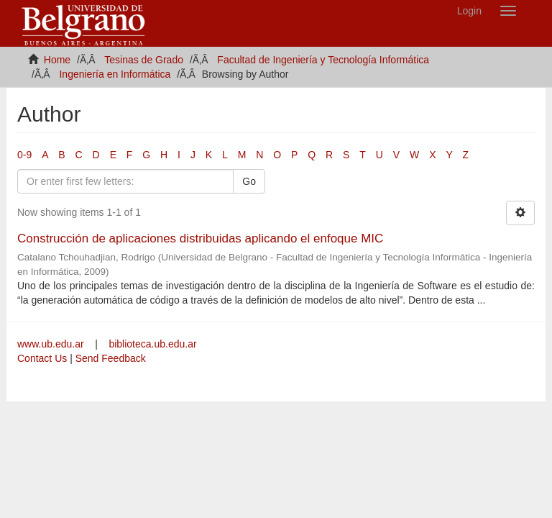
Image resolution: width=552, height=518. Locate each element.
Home (57, 59)
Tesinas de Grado (143, 59)
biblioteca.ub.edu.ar (152, 344)
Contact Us (42, 358)
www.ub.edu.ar (52, 344)
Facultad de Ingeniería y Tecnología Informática (323, 59)
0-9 (24, 154)
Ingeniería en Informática (114, 74)
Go (249, 181)
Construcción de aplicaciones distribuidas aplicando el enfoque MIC (200, 238)
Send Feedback (110, 358)
